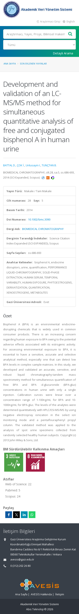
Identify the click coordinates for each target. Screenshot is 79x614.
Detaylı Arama (63, 53)
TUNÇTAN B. (49, 165)
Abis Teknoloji (35, 609)
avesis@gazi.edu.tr (22, 559)
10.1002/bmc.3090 (39, 219)
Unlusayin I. (33, 165)
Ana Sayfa (10, 63)
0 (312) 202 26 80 (20, 566)
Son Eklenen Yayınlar (33, 63)
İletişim (59, 594)
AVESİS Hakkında (41, 594)
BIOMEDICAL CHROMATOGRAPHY (43, 229)
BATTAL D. (9, 165)
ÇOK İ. (20, 165)
